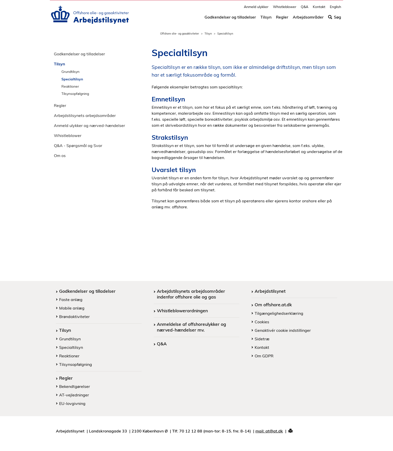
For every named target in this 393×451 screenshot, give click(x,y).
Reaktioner (70, 86)
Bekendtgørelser (74, 386)
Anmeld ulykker (256, 9)
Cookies (262, 321)
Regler (282, 19)
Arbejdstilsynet (270, 291)
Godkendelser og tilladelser (230, 19)
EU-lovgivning (72, 403)
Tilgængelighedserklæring (279, 313)
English (335, 9)
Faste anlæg (70, 299)
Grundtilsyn (70, 71)
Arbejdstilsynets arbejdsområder (85, 115)
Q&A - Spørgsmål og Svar (78, 145)
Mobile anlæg (71, 308)
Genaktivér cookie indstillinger (283, 330)
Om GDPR (264, 355)
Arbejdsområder (308, 19)
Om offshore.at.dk (273, 304)
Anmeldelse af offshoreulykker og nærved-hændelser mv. (191, 327)
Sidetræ (262, 338)
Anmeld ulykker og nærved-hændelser (89, 125)
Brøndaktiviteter (74, 316)
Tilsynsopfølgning (75, 93)
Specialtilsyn (72, 79)
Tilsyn (265, 19)
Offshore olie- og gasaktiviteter (179, 33)
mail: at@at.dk (269, 430)
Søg (334, 19)
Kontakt (319, 9)
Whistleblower (284, 9)
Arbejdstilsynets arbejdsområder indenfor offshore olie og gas (191, 293)
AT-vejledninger (74, 394)
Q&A (304, 9)
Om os (60, 155)
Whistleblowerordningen (182, 310)
